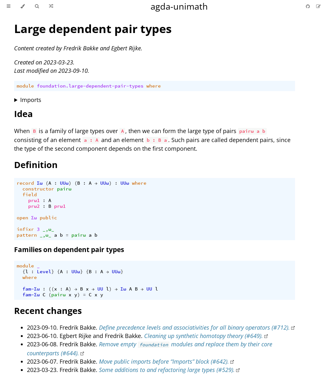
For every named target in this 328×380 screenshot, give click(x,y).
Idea (23, 114)
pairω (64, 189)
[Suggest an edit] (318, 6)
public (48, 218)
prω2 (34, 206)
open (22, 218)
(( (51, 289)
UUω (64, 183)
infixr (25, 229)
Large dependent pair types (93, 29)
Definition (36, 165)
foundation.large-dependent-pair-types (90, 86)
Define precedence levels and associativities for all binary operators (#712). (194, 327)
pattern (27, 235)
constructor (38, 189)
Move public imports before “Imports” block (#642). (164, 361)
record (25, 183)
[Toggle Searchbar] (37, 6)
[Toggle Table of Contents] (8, 6)
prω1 (34, 200)
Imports (30, 100)
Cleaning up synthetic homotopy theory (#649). (203, 336)
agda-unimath (179, 6)
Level (44, 271)
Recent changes (48, 311)
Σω (40, 183)
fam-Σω (31, 289)
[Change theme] (22, 6)
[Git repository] (308, 6)
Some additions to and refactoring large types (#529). (167, 370)
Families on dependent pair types (69, 249)
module (25, 86)
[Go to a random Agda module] (51, 6)
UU (100, 289)
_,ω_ (48, 229)
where (153, 86)
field (29, 195)
